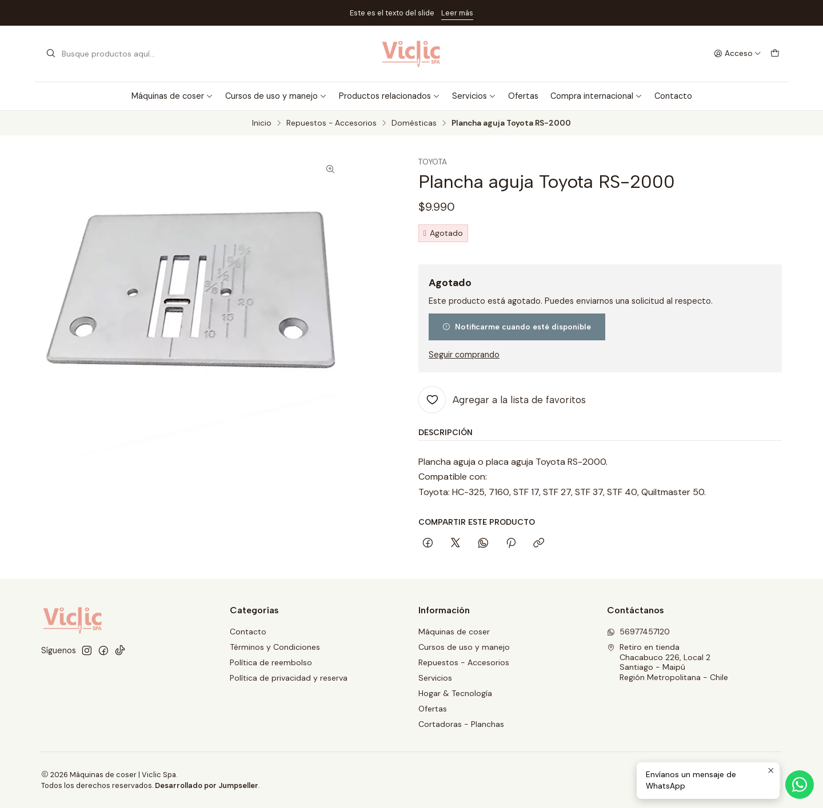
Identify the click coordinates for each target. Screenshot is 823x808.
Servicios (474, 96)
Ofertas (523, 96)
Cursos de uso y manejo (276, 96)
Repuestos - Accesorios (331, 123)
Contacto (673, 96)
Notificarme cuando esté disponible (516, 326)
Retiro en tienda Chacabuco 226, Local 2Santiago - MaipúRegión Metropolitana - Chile (667, 662)
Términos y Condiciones (275, 647)
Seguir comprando (464, 355)
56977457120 (638, 631)
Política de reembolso (271, 662)
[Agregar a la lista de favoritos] (502, 399)
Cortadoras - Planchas (461, 724)
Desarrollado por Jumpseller (206, 785)
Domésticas (414, 123)
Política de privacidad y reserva (288, 678)
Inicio (261, 123)
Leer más (457, 13)
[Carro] (775, 54)
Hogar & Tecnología (455, 693)
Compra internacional (596, 96)
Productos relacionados (389, 96)
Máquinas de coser (172, 96)
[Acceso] (737, 54)
